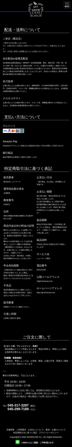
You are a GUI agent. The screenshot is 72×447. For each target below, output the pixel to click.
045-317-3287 (18, 405)
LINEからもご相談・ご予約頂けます (34, 442)
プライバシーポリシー (49, 433)
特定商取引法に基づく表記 (25, 433)
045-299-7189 (18, 409)
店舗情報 (10, 430)
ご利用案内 (21, 430)
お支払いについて (36, 430)
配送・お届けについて (56, 430)
